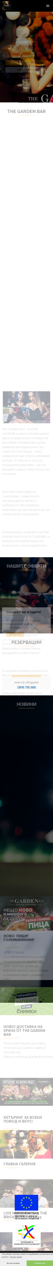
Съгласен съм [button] (39, 1263)
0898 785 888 (26, 687)
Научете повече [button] (16, 1257)
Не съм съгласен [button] (13, 1263)
